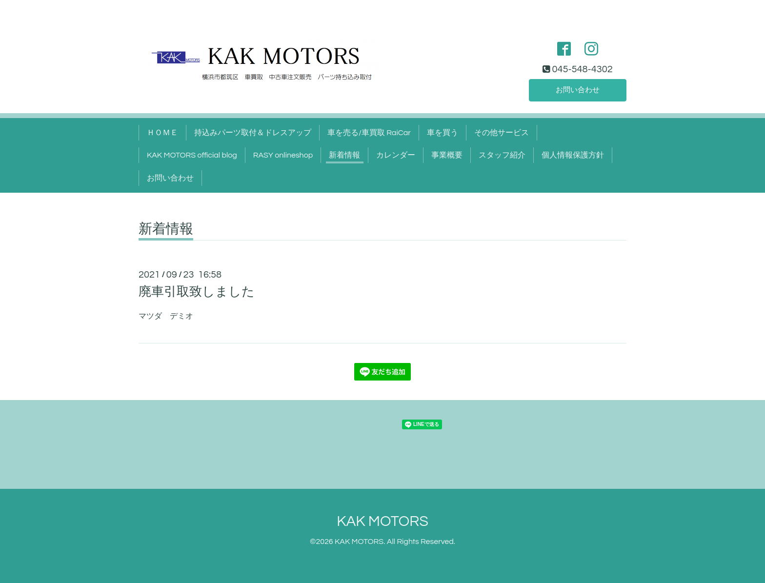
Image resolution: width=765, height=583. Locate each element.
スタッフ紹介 (502, 155)
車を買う (442, 133)
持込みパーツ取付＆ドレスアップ (252, 133)
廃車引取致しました (197, 291)
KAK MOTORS (382, 521)
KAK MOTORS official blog (192, 155)
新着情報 (344, 155)
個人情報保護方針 (573, 155)
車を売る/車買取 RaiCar (369, 133)
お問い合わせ (577, 90)
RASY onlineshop (283, 155)
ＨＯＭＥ (162, 133)
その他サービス (501, 133)
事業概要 (447, 155)
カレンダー (395, 155)
